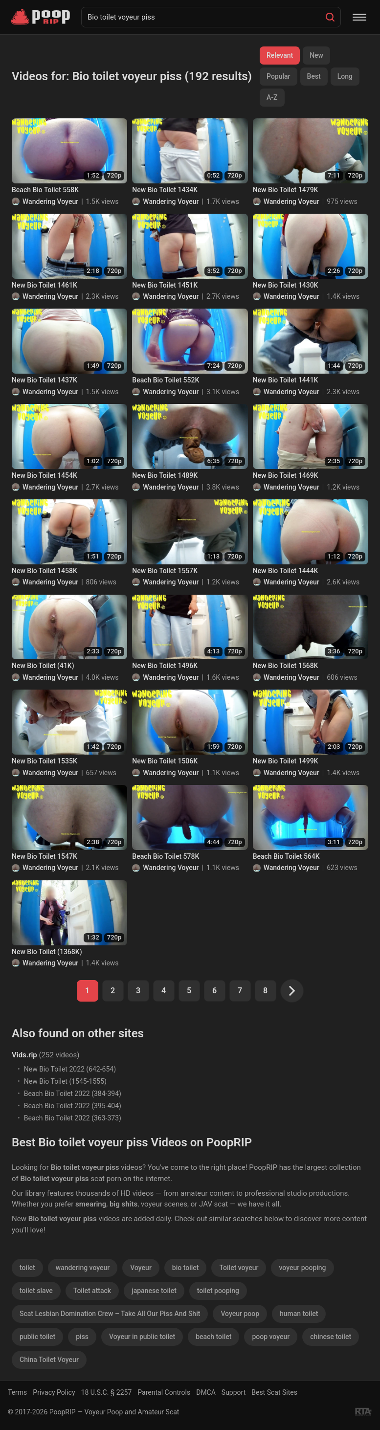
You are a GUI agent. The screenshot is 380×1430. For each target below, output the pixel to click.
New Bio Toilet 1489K (165, 475)
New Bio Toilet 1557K (165, 571)
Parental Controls (163, 1392)
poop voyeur (271, 1337)
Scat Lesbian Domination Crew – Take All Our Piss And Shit (110, 1314)
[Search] (330, 17)
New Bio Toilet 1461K (44, 285)
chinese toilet (330, 1337)
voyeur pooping (302, 1268)
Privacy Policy (54, 1392)
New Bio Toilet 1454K (44, 475)
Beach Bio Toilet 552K (165, 380)
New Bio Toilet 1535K (44, 761)
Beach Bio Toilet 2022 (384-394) (72, 1093)
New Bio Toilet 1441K (285, 380)
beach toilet (213, 1337)
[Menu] (359, 17)
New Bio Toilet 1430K (285, 285)
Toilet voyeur (238, 1268)
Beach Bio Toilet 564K (286, 856)
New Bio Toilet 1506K (165, 761)
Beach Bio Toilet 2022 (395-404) (72, 1106)
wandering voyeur (83, 1268)
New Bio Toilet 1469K (285, 475)
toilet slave (36, 1291)
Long (345, 76)
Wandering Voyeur (50, 201)
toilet (27, 1268)
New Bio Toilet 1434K (165, 190)
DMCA (206, 1392)
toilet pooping (218, 1291)
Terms (17, 1392)
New (316, 55)
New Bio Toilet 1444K (285, 571)
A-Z (272, 97)
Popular (279, 76)
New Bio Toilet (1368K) (47, 952)
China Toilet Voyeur (49, 1359)
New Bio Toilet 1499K (285, 761)
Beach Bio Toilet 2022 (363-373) (72, 1118)
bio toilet (185, 1268)
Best (314, 76)
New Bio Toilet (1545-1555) (65, 1081)
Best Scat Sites (274, 1392)
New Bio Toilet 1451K (165, 285)
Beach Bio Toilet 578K (165, 856)
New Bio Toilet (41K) (43, 666)
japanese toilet (154, 1291)
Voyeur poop (240, 1314)
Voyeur (141, 1268)
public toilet (37, 1337)
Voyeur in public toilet (142, 1337)
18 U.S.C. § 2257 (106, 1392)
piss (82, 1337)
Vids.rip (24, 1054)
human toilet (299, 1314)
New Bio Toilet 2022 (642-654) (70, 1069)
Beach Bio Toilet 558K (45, 190)
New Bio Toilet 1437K (44, 380)
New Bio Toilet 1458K (44, 571)
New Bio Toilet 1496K (165, 666)
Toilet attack (92, 1291)
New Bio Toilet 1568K (285, 666)
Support (234, 1392)
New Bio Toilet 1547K (44, 856)
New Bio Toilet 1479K (285, 190)
